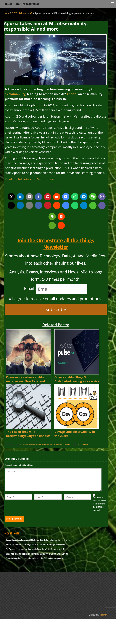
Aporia (71, 94)
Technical (67, 444)
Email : (30, 288)
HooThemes (104, 615)
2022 (14, 13)
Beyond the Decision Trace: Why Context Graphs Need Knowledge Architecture (35, 544)
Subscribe (55, 309)
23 (31, 13)
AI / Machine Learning (27, 444)
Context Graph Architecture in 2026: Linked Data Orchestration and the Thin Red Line (38, 539)
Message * (53, 479)
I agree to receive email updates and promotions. (55, 298)
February (23, 13)
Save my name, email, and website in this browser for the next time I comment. (99, 503)
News (51, 444)
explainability (15, 94)
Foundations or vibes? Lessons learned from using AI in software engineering (35, 558)
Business (38, 444)
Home (6, 13)
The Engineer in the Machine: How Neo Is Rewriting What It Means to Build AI (35, 549)
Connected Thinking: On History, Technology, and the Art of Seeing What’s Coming (37, 553)
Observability (58, 444)
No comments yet (83, 444)
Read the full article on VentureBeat (30, 179)
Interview (45, 444)
